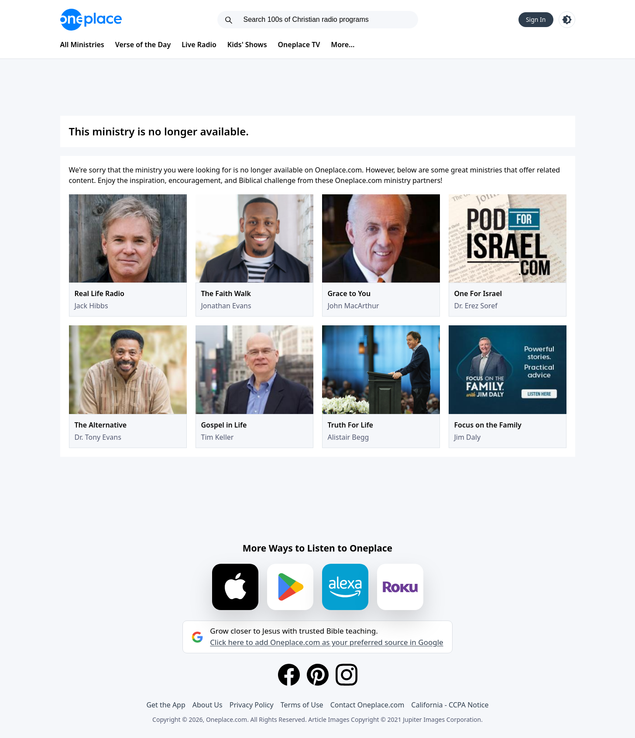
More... (342, 44)
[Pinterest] (318, 675)
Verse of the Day (143, 44)
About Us (207, 705)
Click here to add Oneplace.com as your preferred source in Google (326, 642)
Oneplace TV (299, 44)
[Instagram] (346, 675)
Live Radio (199, 44)
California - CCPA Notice (449, 705)
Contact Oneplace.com (367, 705)
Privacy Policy (252, 705)
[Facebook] (289, 675)
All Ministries (82, 44)
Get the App (165, 705)
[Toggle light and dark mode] (567, 19)
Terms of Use (302, 705)
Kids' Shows (247, 44)
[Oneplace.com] (91, 20)
